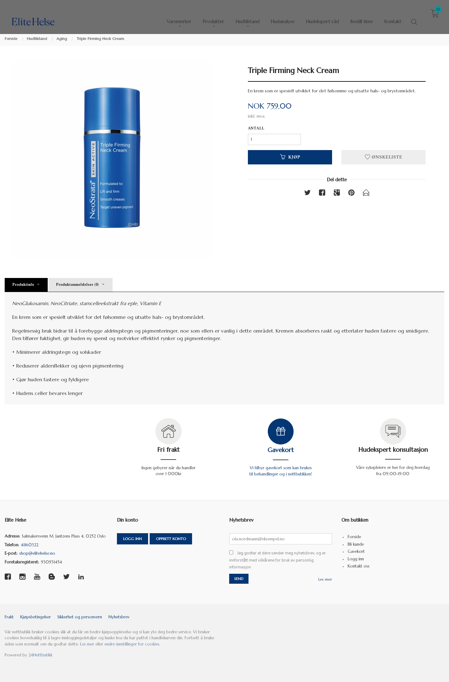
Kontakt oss (358, 566)
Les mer (325, 579)
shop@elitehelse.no (37, 553)
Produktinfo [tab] (23, 285)
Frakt (9, 617)
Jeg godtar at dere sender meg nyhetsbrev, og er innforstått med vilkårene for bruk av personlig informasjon (277, 560)
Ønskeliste (383, 157)
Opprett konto (171, 538)
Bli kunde (356, 544)
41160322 (29, 545)
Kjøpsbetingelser (35, 617)
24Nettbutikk (40, 655)
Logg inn (132, 538)
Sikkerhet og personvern (79, 617)
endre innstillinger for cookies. (132, 644)
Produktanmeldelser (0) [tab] (77, 285)
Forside (354, 536)
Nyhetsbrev (119, 617)
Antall (256, 128)
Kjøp (290, 157)
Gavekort (281, 450)
